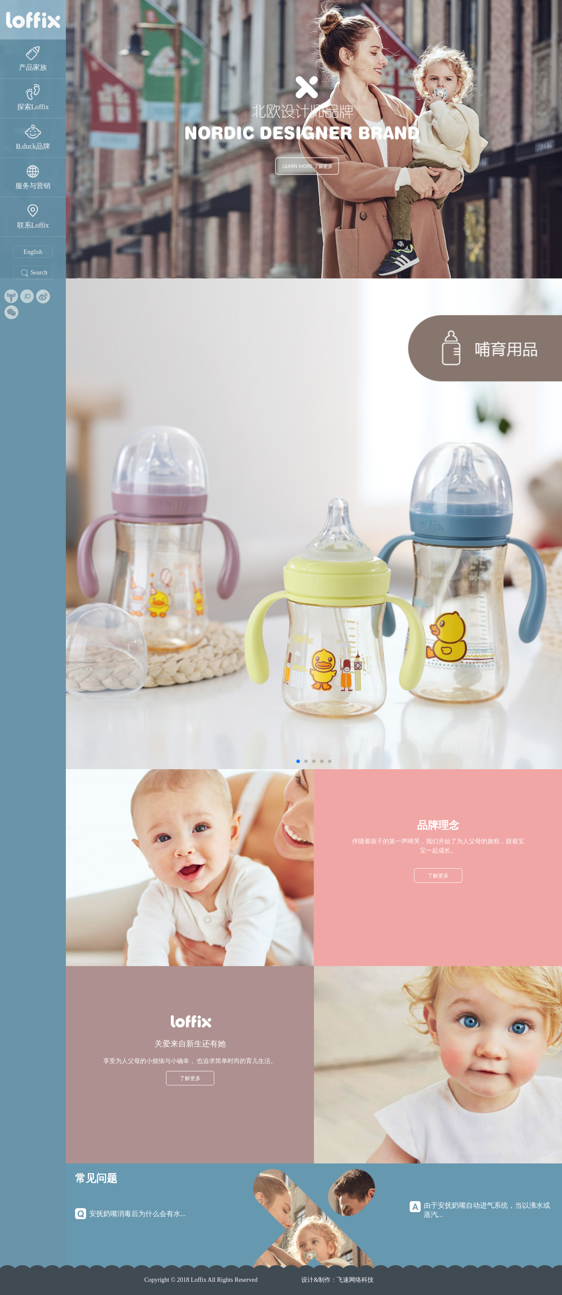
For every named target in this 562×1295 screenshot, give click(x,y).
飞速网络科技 (355, 1280)
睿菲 (33, 19)
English (33, 252)
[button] (298, 761)
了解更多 (438, 876)
